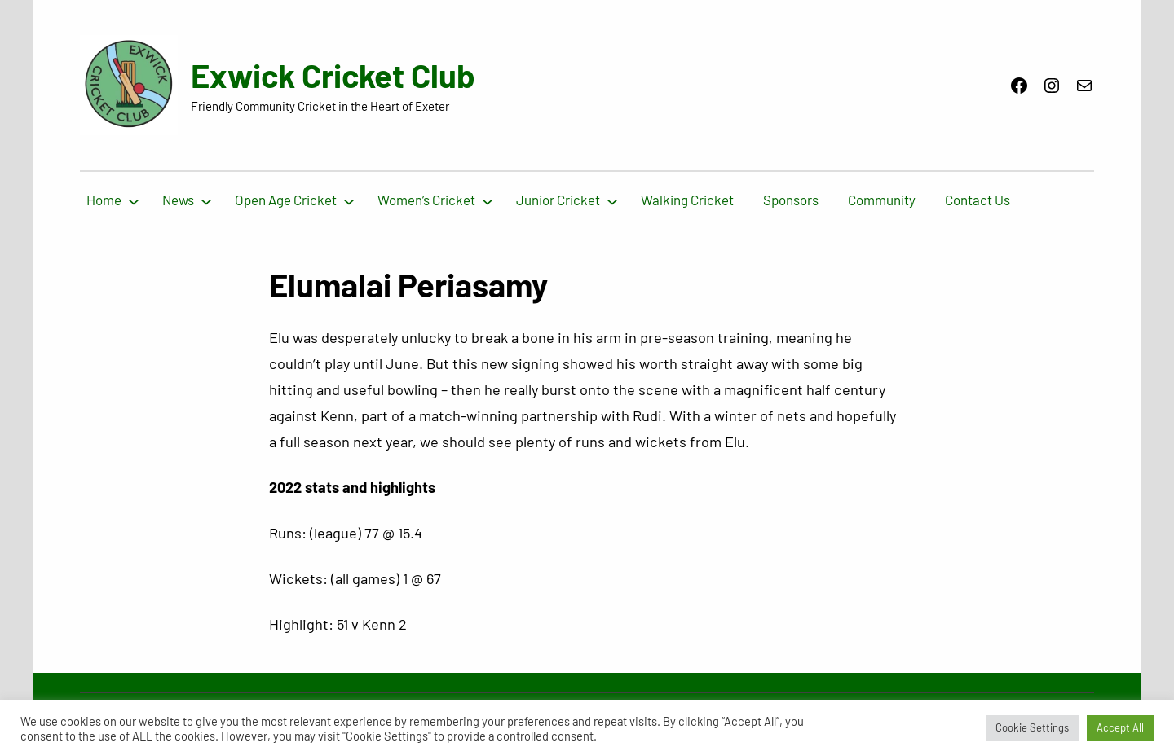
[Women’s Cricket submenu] (487, 200)
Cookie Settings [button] (1032, 727)
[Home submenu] (133, 200)
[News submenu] (206, 200)
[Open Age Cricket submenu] (349, 200)
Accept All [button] (1120, 727)
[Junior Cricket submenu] (612, 200)
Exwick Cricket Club (333, 74)
